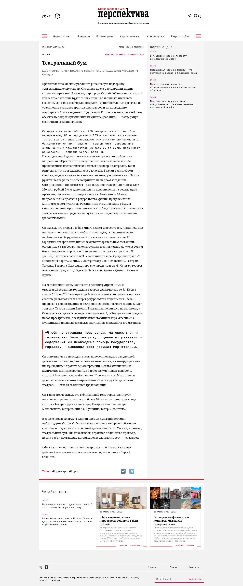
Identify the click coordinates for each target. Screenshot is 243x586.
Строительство (130, 36)
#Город (74, 471)
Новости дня (61, 36)
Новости (123, 545)
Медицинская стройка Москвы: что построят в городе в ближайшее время (173, 71)
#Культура (60, 471)
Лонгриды (83, 36)
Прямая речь (104, 36)
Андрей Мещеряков (134, 46)
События (190, 545)
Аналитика (135, 545)
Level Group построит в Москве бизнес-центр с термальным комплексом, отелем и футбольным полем (67, 521)
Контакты (194, 567)
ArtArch (46, 54)
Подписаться (194, 578)
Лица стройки (180, 36)
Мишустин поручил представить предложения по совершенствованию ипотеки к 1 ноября (171, 104)
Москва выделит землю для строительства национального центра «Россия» (173, 87)
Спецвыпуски (155, 36)
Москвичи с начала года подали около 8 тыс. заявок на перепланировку (67, 506)
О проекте (153, 567)
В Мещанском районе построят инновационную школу (168, 57)
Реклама (173, 567)
